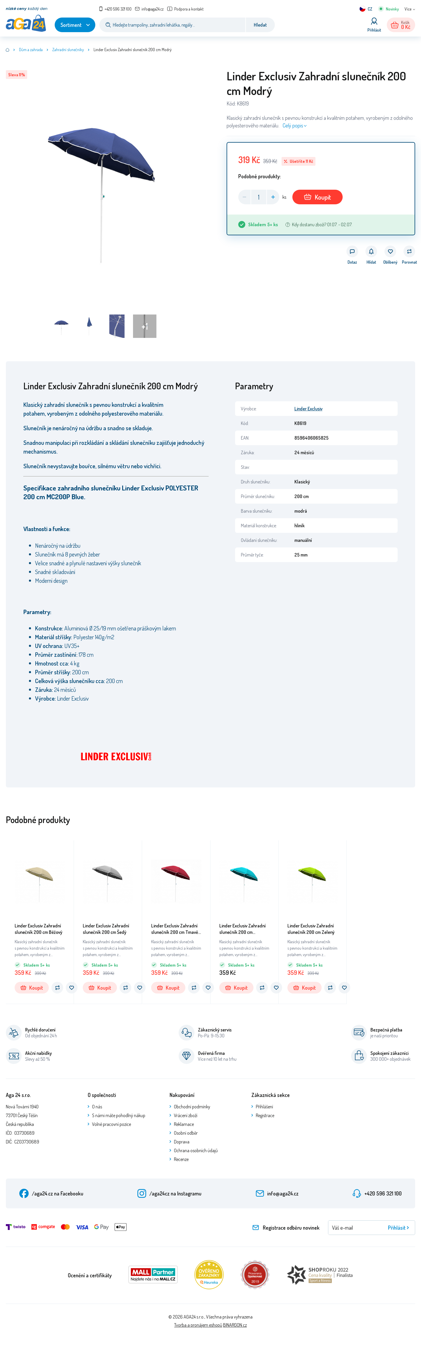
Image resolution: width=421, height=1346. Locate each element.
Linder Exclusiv (308, 409)
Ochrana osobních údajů (196, 1150)
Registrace (265, 1115)
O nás (97, 1107)
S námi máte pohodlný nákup (118, 1115)
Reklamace (184, 1124)
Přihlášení (264, 1107)
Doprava (181, 1142)
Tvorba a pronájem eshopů (198, 1325)
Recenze (181, 1159)
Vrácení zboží (185, 1115)
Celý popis (293, 125)
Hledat (260, 25)
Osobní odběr (186, 1133)
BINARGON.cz (235, 1325)
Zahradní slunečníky (68, 49)
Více (408, 8)
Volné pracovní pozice (111, 1124)
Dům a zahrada (31, 49)
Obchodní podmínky (192, 1107)
